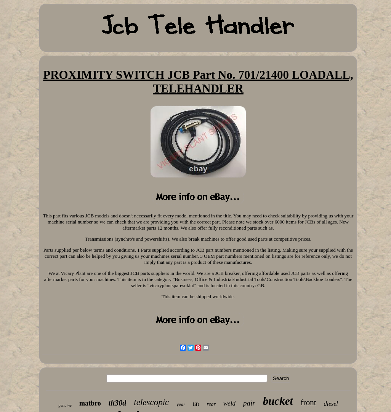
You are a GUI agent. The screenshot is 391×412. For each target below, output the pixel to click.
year (180, 404)
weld (229, 403)
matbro (90, 403)
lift (196, 404)
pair (249, 403)
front (308, 402)
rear (211, 404)
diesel (331, 404)
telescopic (151, 402)
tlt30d (118, 403)
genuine (65, 405)
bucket (278, 401)
